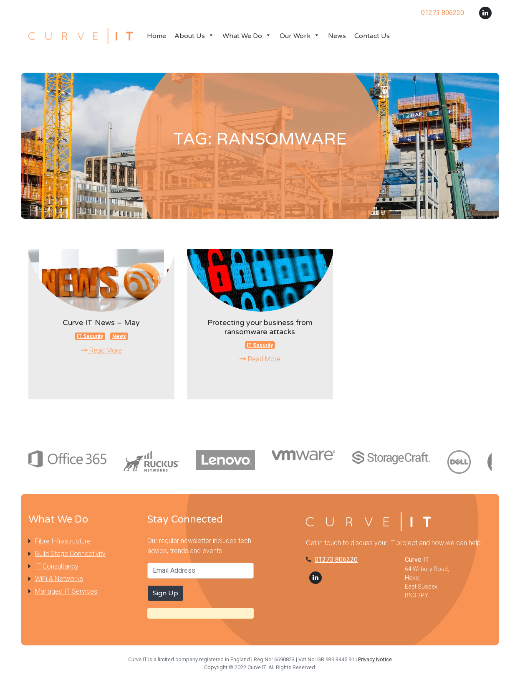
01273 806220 (336, 560)
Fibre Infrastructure (63, 541)
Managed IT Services (66, 591)
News (337, 36)
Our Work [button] (300, 36)
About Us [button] (194, 36)
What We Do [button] (246, 36)
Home (156, 36)
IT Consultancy (56, 566)
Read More (101, 350)
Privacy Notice (375, 659)
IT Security (90, 336)
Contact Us (372, 36)
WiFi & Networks (59, 579)
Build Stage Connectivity (70, 554)
